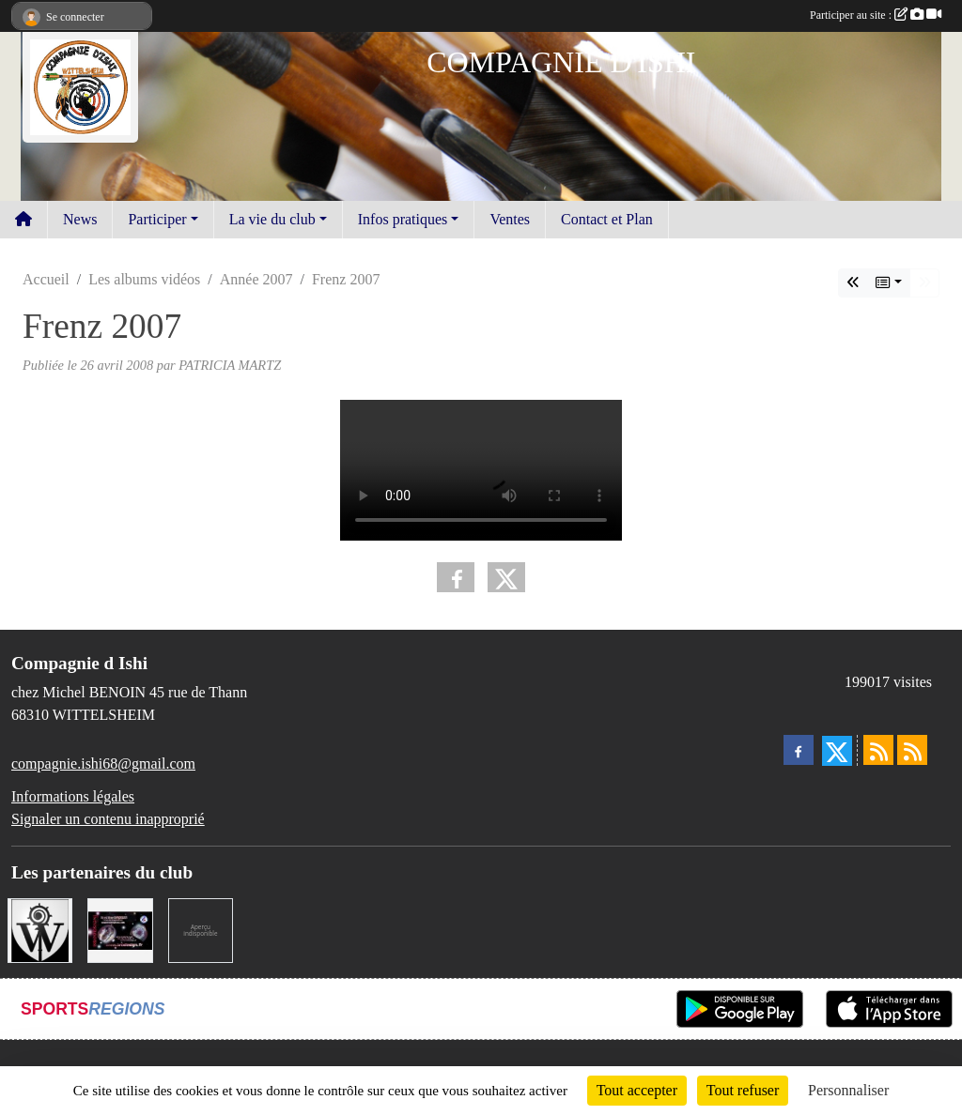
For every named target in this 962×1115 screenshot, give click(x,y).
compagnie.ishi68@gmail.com (103, 763)
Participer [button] (157, 219)
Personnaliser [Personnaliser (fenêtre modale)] (848, 1090)
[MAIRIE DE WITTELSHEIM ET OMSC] (40, 929)
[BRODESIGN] (119, 929)
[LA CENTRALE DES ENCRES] (200, 929)
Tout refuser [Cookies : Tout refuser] (743, 1090)
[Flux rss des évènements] (912, 750)
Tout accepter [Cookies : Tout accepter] (637, 1090)
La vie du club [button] (272, 219)
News (80, 219)
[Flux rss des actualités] (878, 750)
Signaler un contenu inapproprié (108, 819)
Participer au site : (875, 15)
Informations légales (72, 796)
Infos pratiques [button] (403, 219)
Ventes (509, 219)
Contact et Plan (607, 219)
